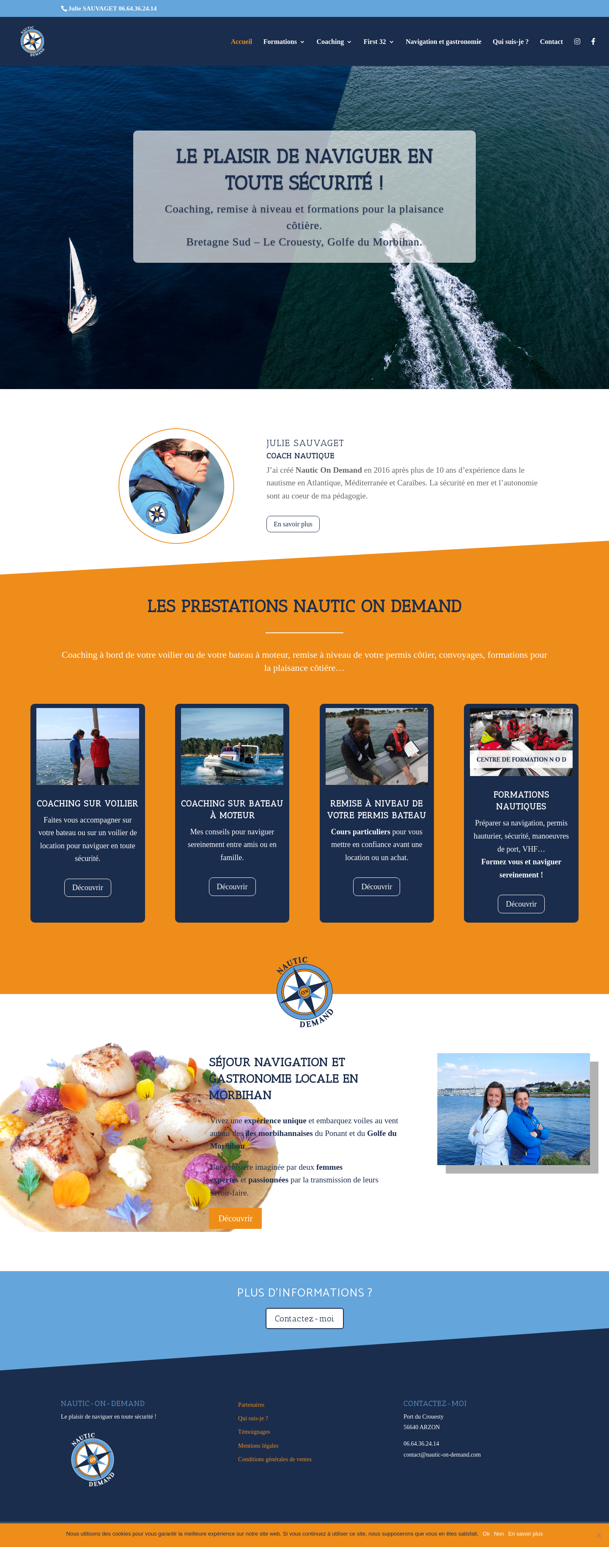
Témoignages (254, 1432)
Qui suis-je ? (511, 42)
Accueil (241, 42)
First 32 (375, 42)
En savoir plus (293, 524)
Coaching (330, 42)
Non (499, 1534)
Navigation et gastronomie (443, 42)
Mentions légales (258, 1446)
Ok (486, 1534)
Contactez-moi (305, 1318)
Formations (280, 42)
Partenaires (251, 1405)
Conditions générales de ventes (275, 1459)
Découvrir (87, 887)
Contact (551, 42)
